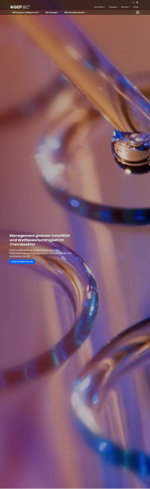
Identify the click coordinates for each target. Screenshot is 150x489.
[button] (137, 2)
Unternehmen (100, 7)
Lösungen (113, 7)
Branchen (125, 7)
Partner (136, 7)
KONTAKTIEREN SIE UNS (22, 262)
